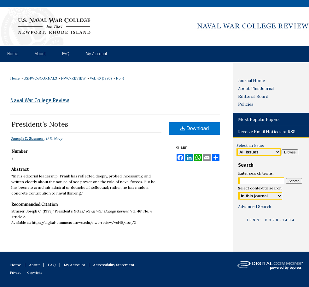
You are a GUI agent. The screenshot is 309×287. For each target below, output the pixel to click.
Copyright (34, 273)
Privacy (15, 273)
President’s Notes (39, 124)
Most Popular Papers (259, 119)
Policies (246, 104)
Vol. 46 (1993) (101, 78)
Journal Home (251, 80)
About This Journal (256, 88)
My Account (74, 264)
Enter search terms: (256, 173)
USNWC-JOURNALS (40, 78)
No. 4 (120, 78)
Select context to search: (260, 188)
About (34, 264)
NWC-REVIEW (73, 78)
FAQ (52, 264)
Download (194, 128)
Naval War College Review (39, 100)
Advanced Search (254, 206)
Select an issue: (250, 145)
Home (15, 78)
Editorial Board (253, 96)
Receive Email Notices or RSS (266, 132)
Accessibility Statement (113, 264)
